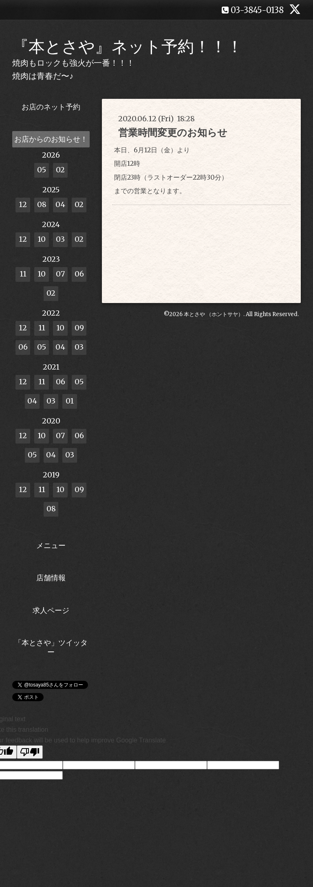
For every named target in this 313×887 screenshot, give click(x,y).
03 (60, 239)
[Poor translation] (30, 752)
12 (23, 204)
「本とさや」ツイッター (51, 647)
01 (70, 401)
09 (79, 327)
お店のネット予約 (51, 106)
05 (41, 169)
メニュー (51, 545)
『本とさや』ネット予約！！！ (127, 46)
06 (79, 274)
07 (60, 274)
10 (41, 239)
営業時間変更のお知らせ (172, 132)
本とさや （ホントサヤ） (213, 314)
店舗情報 (51, 577)
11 (23, 274)
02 (60, 169)
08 (41, 204)
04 (60, 204)
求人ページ (51, 610)
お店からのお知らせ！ (51, 139)
